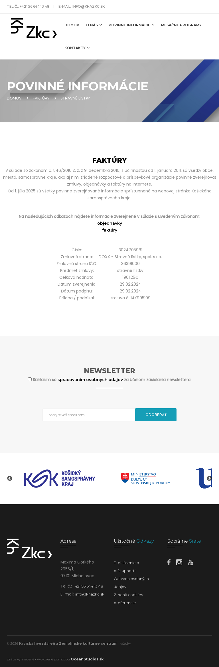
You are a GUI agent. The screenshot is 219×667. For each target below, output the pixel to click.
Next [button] (209, 478)
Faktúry (41, 98)
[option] (59, 478)
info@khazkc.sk (88, 6)
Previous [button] (10, 478)
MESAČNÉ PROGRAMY (181, 25)
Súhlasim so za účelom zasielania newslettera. (112, 380)
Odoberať (156, 415)
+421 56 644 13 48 (34, 6)
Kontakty (77, 47)
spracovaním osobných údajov (91, 379)
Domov (71, 25)
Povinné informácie (131, 25)
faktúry (109, 230)
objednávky (109, 223)
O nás (94, 25)
